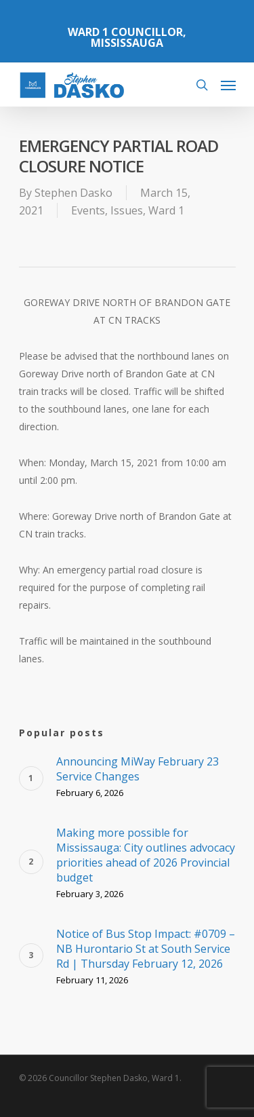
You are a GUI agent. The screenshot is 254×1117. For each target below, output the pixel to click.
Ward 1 (166, 210)
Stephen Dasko (73, 192)
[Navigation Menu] (228, 85)
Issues (126, 210)
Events (88, 210)
